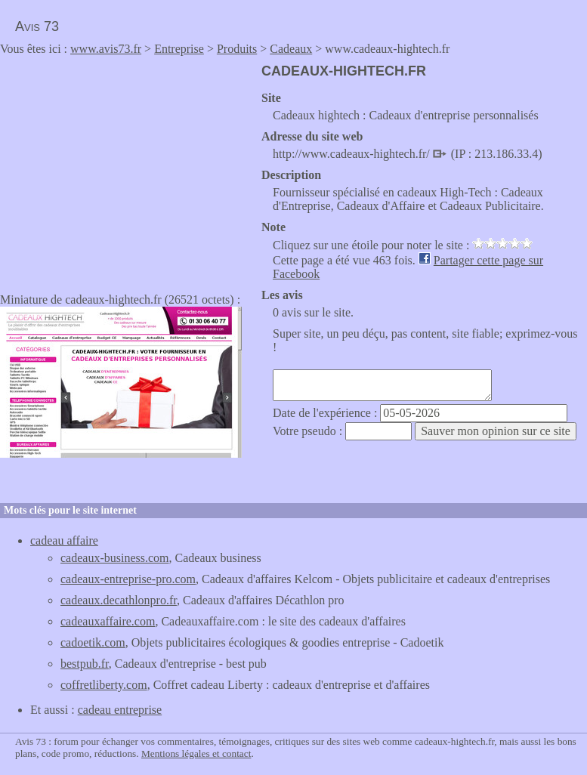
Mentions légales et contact (196, 753)
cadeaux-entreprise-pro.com (128, 579)
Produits (237, 48)
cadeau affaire (64, 540)
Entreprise (179, 48)
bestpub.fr (84, 663)
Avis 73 (37, 26)
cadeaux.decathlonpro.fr (118, 600)
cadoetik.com (92, 642)
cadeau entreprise (120, 709)
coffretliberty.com (103, 684)
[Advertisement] (127, 169)
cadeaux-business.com (114, 557)
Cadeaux (291, 48)
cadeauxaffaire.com (107, 621)
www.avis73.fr (105, 48)
